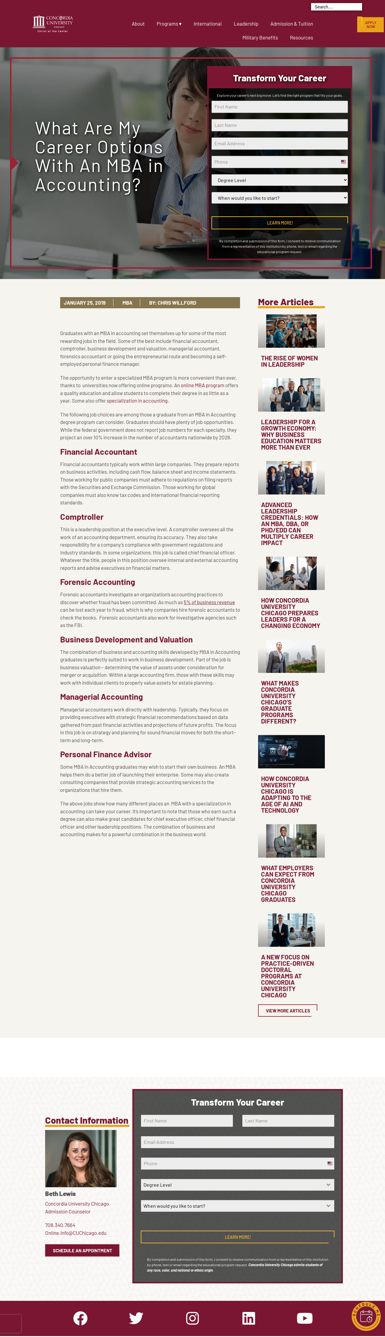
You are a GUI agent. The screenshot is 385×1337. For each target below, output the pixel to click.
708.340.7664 (60, 1225)
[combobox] (237, 1185)
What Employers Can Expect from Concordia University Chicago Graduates (287, 883)
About (138, 23)
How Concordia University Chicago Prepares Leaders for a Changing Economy (290, 612)
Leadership (246, 23)
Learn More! (280, 222)
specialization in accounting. (138, 400)
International (208, 23)
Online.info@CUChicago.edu (75, 1233)
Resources (301, 37)
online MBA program (202, 385)
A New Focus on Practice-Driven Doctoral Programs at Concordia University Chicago (287, 976)
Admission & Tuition (291, 23)
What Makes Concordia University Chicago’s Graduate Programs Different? (280, 702)
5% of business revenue (209, 602)
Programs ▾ (169, 23)
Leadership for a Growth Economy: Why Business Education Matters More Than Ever (291, 434)
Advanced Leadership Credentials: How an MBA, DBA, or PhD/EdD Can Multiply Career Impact (289, 523)
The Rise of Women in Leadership (289, 361)
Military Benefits (260, 37)
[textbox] (231, 1185)
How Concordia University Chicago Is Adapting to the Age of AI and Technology (286, 794)
